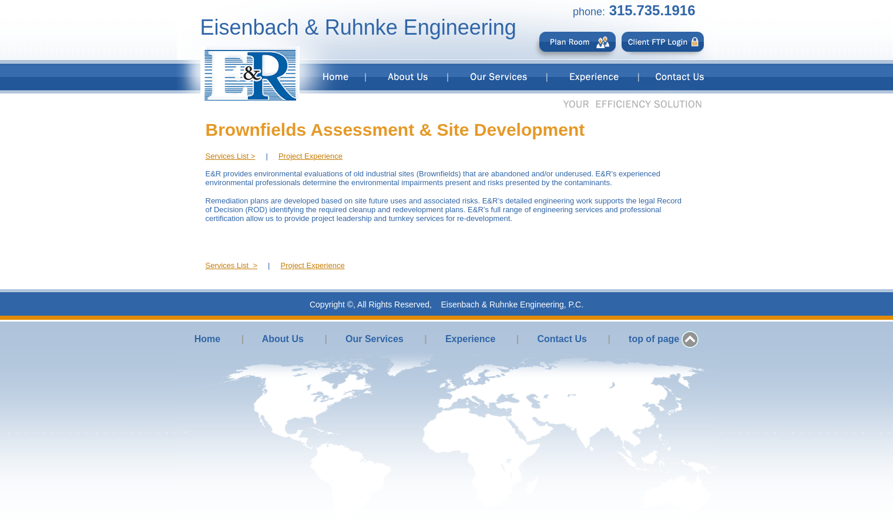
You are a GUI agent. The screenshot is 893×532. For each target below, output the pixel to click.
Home (207, 339)
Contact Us (561, 339)
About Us (283, 339)
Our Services (374, 339)
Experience (470, 339)
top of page (654, 339)
